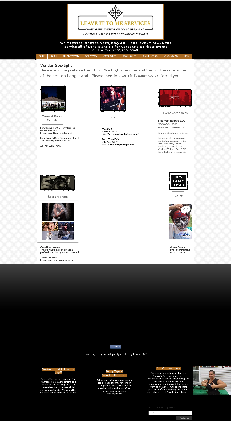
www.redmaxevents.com (174, 127)
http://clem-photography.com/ (56, 260)
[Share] (115, 347)
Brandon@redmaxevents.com (173, 133)
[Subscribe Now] (184, 418)
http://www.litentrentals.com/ (56, 133)
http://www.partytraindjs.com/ (118, 144)
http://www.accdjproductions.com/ (120, 134)
